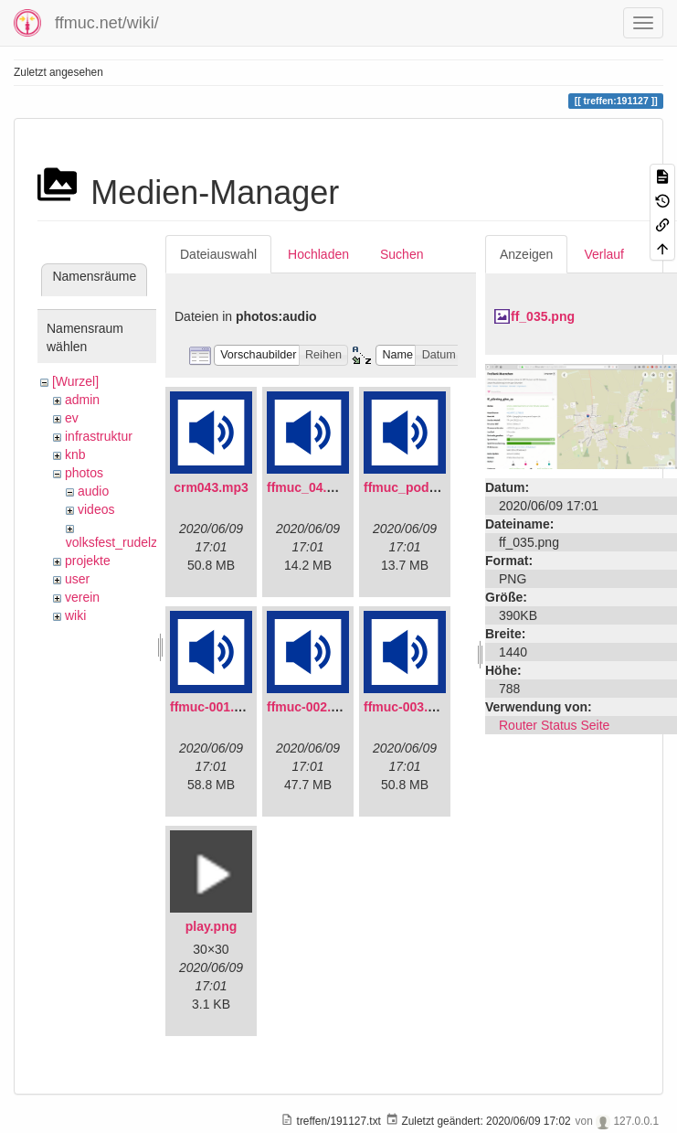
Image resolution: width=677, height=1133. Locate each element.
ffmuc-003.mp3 (409, 707)
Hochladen (318, 254)
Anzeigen (526, 254)
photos (84, 472)
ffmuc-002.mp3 (312, 707)
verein (82, 597)
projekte (88, 560)
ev (72, 418)
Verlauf (604, 254)
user (77, 579)
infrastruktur (98, 436)
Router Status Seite (554, 725)
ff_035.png (543, 316)
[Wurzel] (75, 381)
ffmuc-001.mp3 (215, 707)
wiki (75, 615)
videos (96, 509)
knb (75, 454)
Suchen (401, 254)
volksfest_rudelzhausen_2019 (150, 542)
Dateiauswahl (218, 254)
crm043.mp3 (211, 487)
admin (82, 399)
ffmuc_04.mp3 (310, 487)
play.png (211, 926)
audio (93, 491)
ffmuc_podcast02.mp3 (431, 487)
